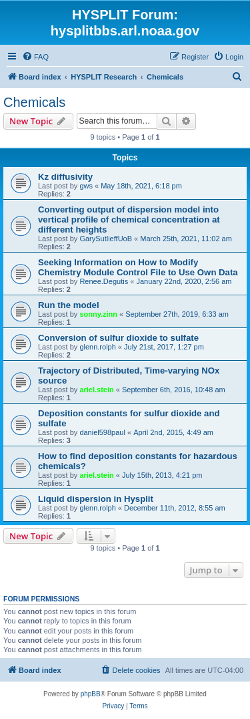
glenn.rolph (97, 347)
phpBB (91, 694)
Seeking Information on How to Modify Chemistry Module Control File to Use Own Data (138, 267)
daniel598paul (102, 432)
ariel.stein (96, 390)
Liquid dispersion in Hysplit (95, 499)
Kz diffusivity (65, 177)
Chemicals (34, 102)
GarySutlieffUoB (105, 239)
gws (86, 186)
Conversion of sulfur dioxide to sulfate (118, 338)
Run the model (68, 305)
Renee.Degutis (103, 281)
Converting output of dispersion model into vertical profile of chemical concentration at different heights (129, 219)
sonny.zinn (98, 314)
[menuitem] (35, 57)
